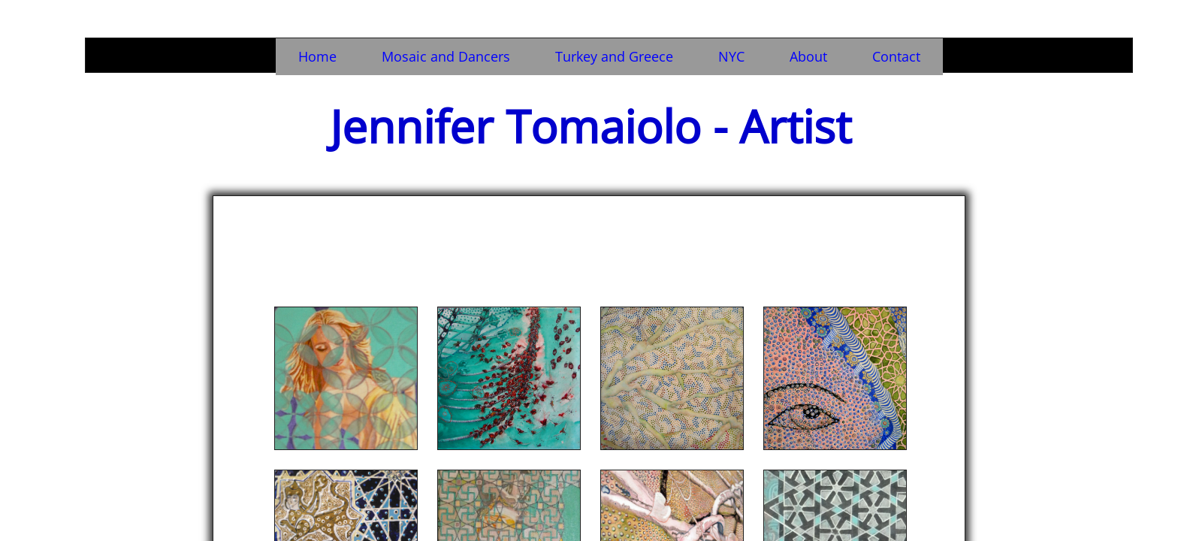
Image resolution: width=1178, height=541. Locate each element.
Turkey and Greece (614, 56)
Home (317, 56)
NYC (731, 56)
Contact (896, 56)
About (808, 56)
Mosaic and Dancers (446, 56)
